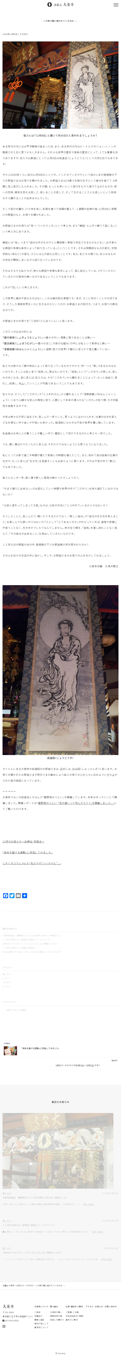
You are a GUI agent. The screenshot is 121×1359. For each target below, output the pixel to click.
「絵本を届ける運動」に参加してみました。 (28, 852)
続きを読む (89, 1204)
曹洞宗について (41, 1327)
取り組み (54, 1306)
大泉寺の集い (56, 1312)
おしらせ (7, 986)
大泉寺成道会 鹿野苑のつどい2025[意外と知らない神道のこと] (32, 935)
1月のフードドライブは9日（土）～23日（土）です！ (78, 1065)
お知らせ (99, 1306)
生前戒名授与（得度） (75, 1316)
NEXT (114, 1060)
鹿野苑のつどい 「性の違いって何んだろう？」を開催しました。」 (76, 803)
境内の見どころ (41, 1323)
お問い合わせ (111, 1306)
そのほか (24, 34)
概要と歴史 (39, 1319)
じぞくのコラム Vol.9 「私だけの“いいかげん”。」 (32, 863)
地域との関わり (57, 1319)
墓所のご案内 (72, 1319)
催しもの (7, 974)
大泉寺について (41, 1306)
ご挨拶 (37, 1312)
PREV (7, 1043)
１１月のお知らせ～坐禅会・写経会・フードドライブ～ (27, 939)
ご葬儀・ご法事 (72, 1312)
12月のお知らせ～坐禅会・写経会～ (23, 841)
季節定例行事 (56, 1316)
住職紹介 (38, 1316)
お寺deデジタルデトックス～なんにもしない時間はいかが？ (30, 943)
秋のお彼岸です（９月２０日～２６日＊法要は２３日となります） (32, 951)
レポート (7, 978)
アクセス (89, 1306)
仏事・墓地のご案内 (74, 1306)
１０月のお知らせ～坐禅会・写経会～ (19, 947)
